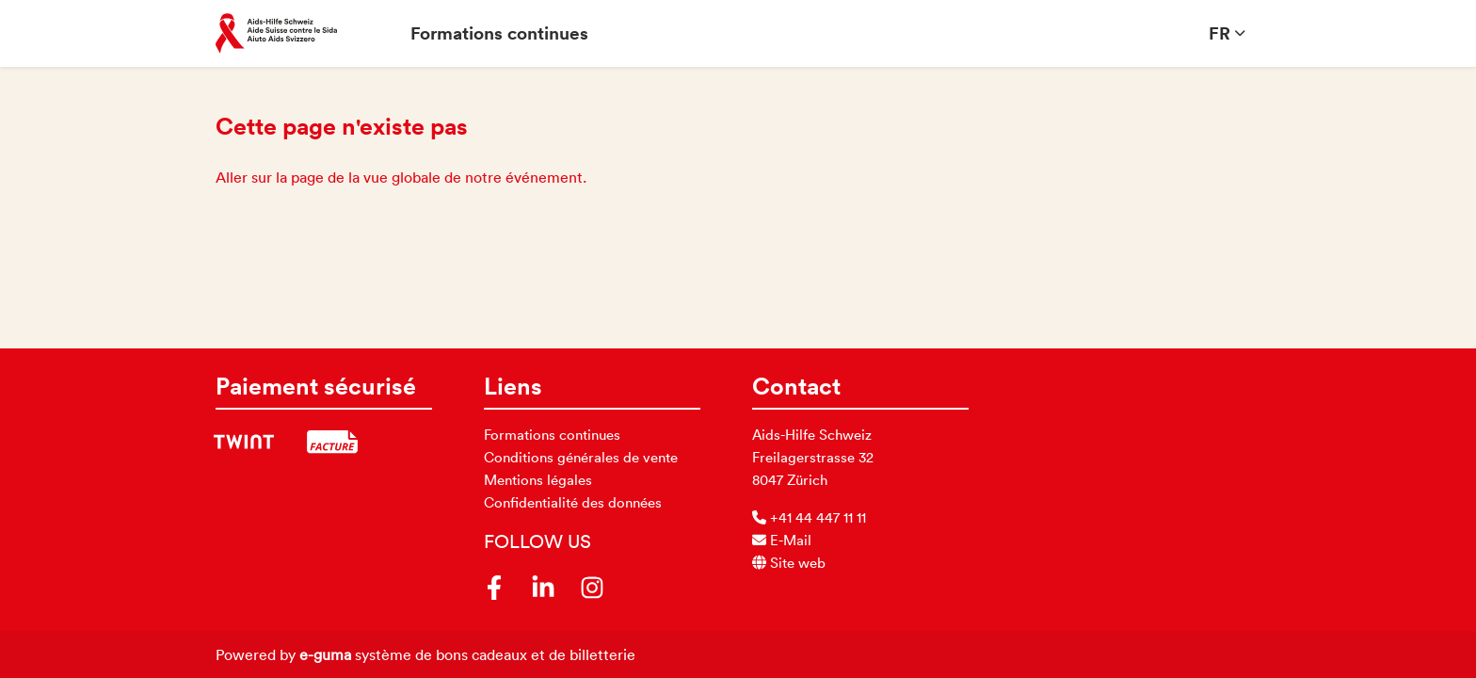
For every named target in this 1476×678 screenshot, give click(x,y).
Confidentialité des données (573, 502)
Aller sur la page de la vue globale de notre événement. (401, 177)
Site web (789, 563)
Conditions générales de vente (581, 457)
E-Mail (781, 540)
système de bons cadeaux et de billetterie (467, 654)
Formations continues (499, 33)
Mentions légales (538, 480)
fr (1219, 33)
